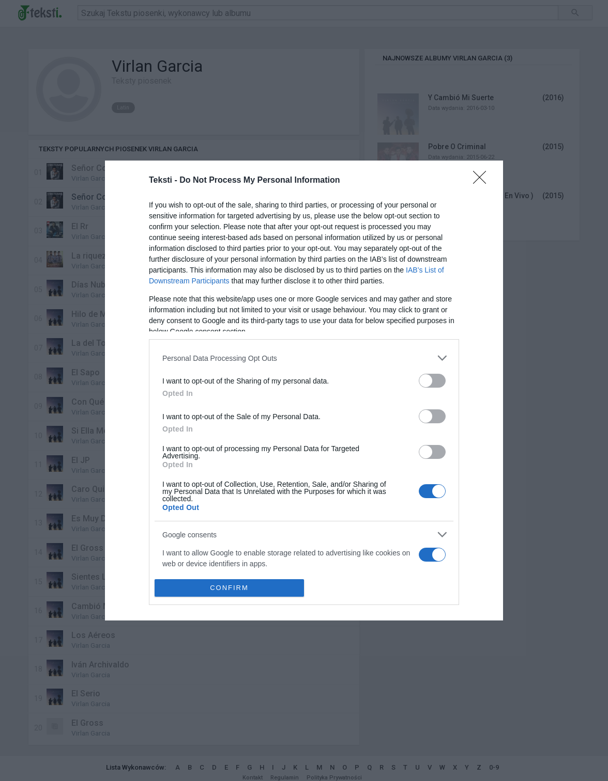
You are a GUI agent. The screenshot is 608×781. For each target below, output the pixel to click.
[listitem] (304, 358)
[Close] (483, 180)
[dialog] (304, 390)
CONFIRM (229, 588)
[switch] (432, 381)
